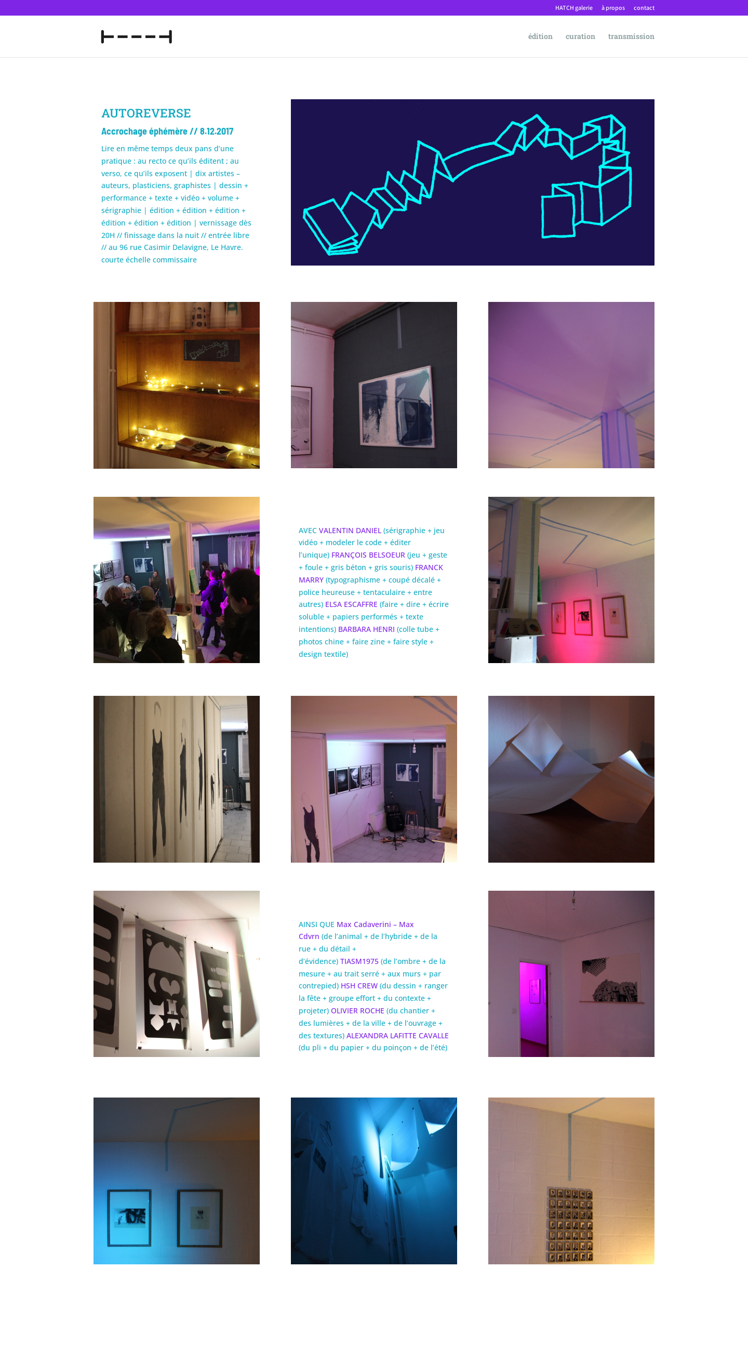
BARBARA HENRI (366, 629)
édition (540, 37)
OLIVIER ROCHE (357, 1010)
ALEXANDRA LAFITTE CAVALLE (397, 1035)
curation (580, 37)
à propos (613, 8)
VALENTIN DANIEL (350, 530)
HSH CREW (359, 985)
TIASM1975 (360, 961)
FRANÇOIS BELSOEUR (368, 555)
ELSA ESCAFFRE (351, 604)
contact (644, 8)
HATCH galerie (574, 8)
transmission (631, 37)
